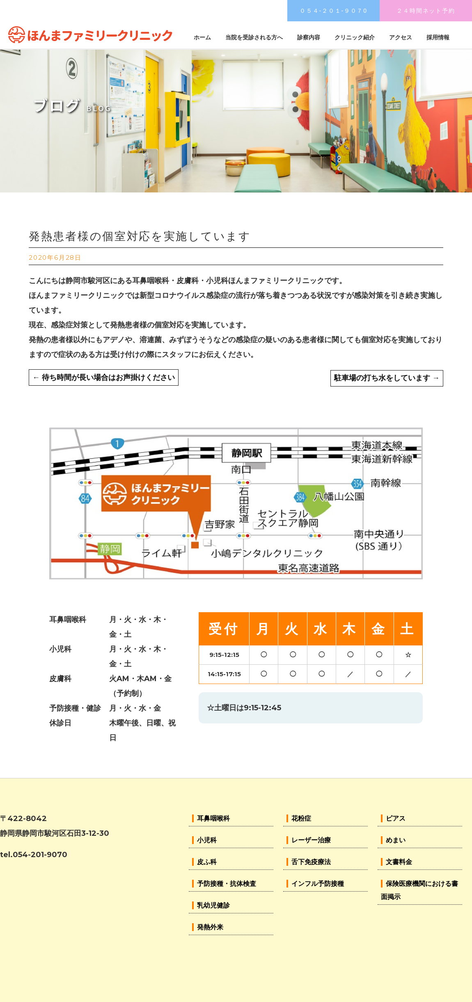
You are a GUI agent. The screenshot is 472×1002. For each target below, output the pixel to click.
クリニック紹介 (355, 37)
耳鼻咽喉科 (213, 818)
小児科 (207, 840)
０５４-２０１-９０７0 (333, 10)
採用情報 (437, 37)
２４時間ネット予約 (425, 10)
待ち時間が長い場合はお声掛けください (103, 377)
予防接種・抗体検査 (226, 884)
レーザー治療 (311, 840)
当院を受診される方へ (254, 37)
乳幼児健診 (213, 905)
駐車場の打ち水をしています (387, 377)
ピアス (396, 818)
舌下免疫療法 (311, 862)
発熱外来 (210, 927)
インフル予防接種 (317, 884)
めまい (396, 840)
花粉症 (301, 818)
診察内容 (308, 37)
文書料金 (399, 862)
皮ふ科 (207, 862)
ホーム (202, 37)
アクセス (400, 37)
